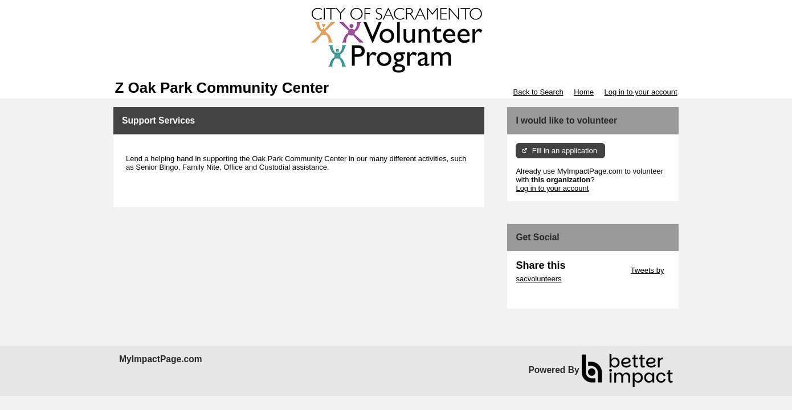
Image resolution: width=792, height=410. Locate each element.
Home (584, 92)
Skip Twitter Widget (596, 270)
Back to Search (538, 92)
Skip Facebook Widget (553, 296)
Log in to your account (641, 92)
